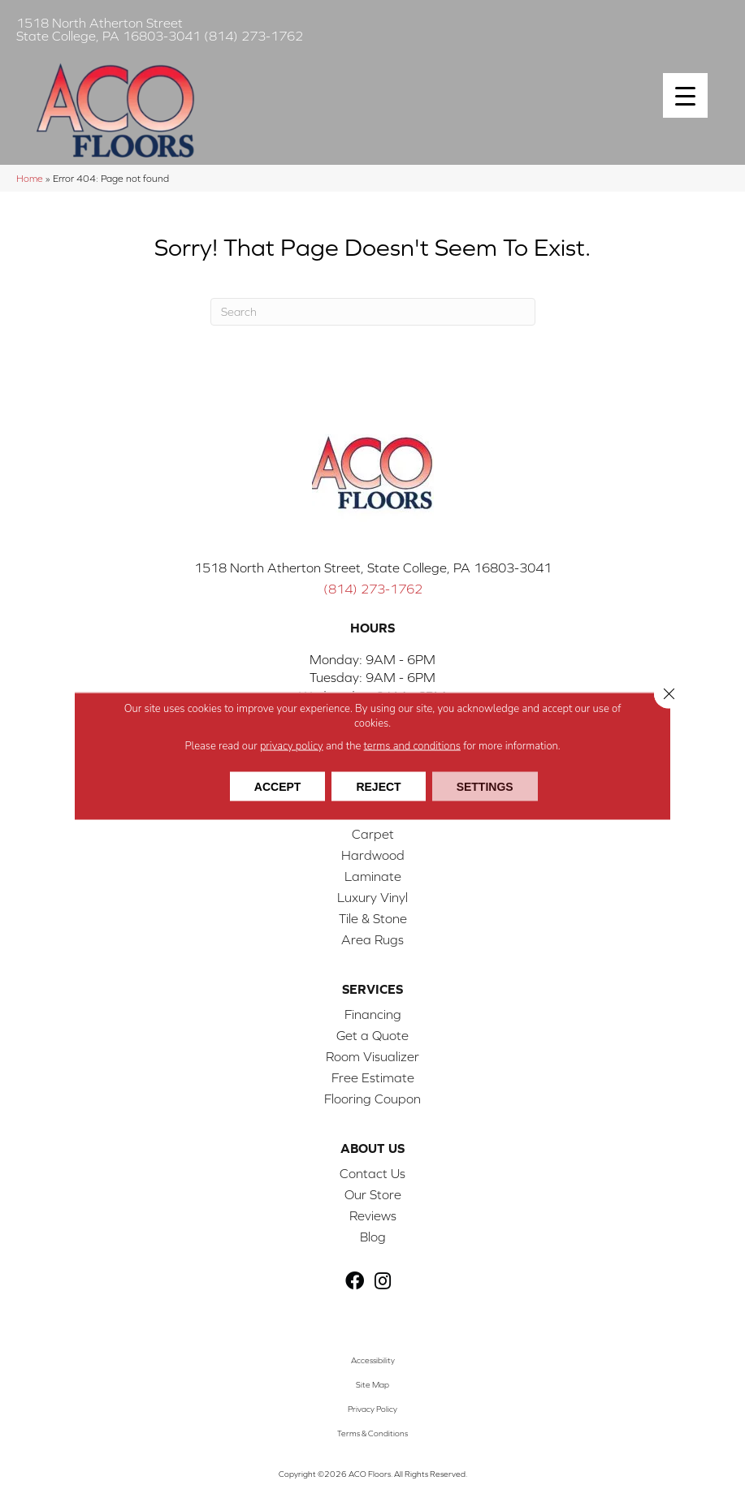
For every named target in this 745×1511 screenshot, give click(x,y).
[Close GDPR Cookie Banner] (668, 693)
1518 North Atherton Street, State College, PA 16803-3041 (373, 567)
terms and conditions (412, 745)
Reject (378, 785)
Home (29, 178)
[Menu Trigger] (685, 95)
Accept (277, 785)
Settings (485, 785)
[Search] (372, 312)
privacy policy (291, 745)
